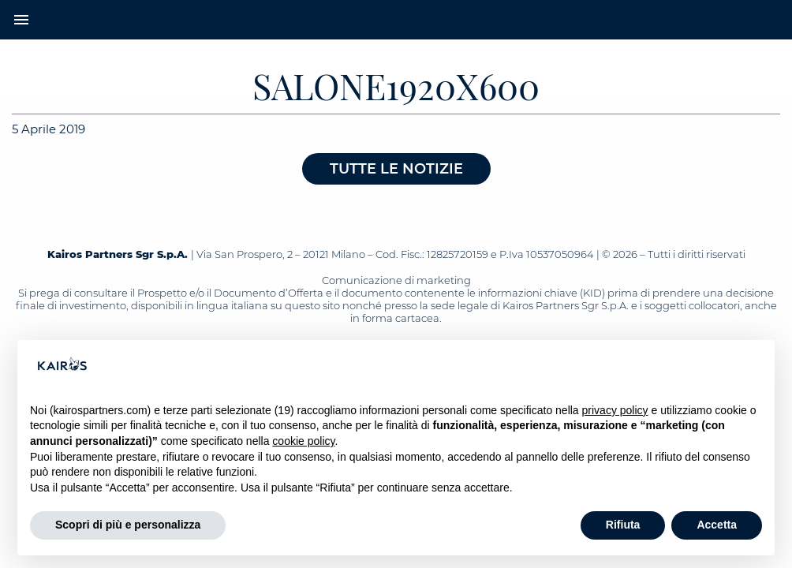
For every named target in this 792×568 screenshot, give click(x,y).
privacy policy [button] (615, 410)
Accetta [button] (717, 524)
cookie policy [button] (303, 441)
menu (21, 19)
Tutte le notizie (396, 169)
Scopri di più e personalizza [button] (127, 524)
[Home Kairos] (396, 19)
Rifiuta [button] (623, 524)
